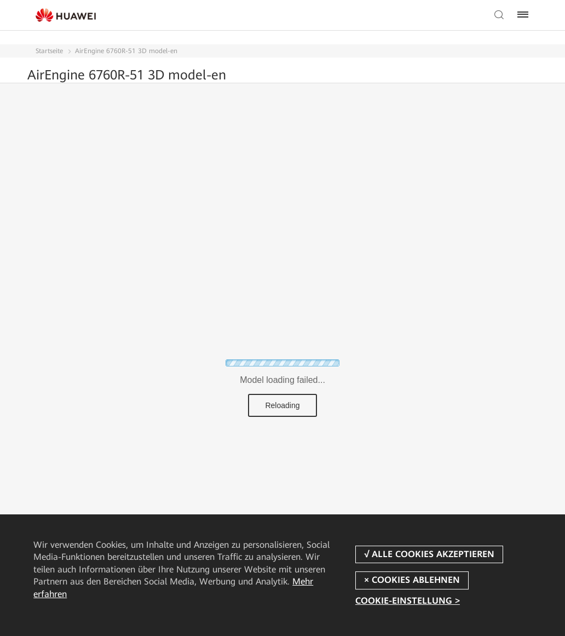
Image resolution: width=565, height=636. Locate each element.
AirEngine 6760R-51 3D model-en (126, 51)
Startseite (49, 51)
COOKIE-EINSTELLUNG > (407, 601)
